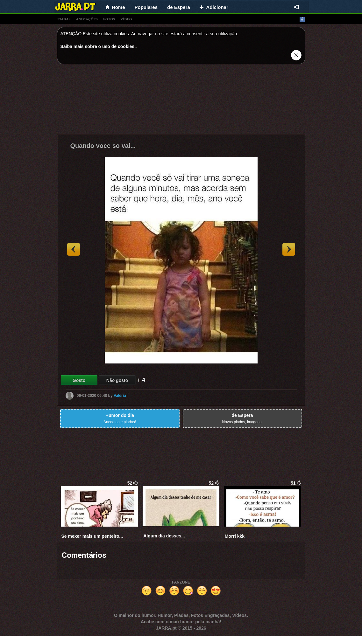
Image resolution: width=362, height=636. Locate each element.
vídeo (126, 19)
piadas (64, 19)
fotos (109, 19)
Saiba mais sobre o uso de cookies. (98, 46)
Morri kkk (235, 536)
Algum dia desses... (164, 535)
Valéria (120, 395)
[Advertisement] (181, 101)
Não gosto (117, 380)
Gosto (79, 380)
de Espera (178, 7)
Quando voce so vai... (103, 145)
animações (87, 19)
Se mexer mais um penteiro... (92, 536)
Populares (146, 7)
